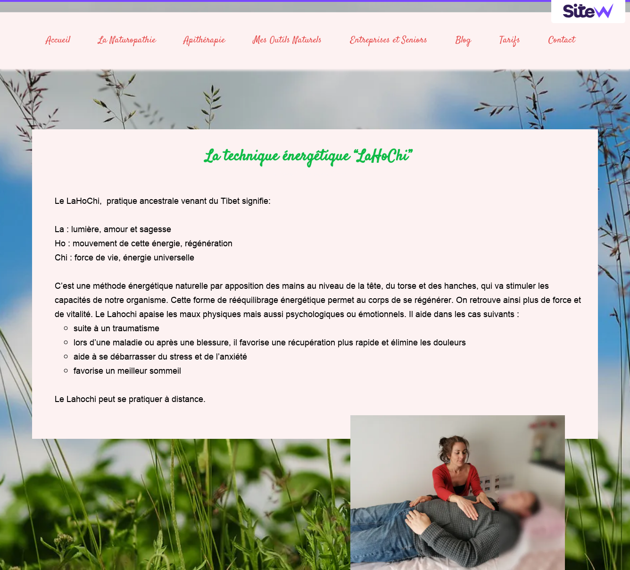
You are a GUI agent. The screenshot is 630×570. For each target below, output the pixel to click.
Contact (561, 40)
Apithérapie (204, 40)
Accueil (58, 40)
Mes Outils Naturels (287, 40)
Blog (463, 40)
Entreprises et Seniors (388, 40)
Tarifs (509, 40)
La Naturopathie (127, 40)
